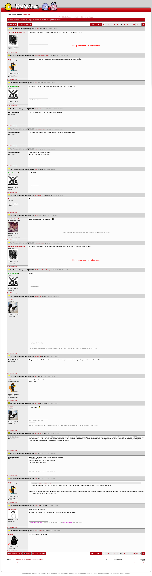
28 (124, 24)
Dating (95, 573)
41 (137, 24)
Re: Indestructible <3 (40, 243)
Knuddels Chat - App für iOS (59, 573)
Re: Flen (37, 215)
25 (114, 24)
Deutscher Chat (26, 573)
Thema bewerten (25, 25)
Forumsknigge (89, 17)
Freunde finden (72, 573)
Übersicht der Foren (65, 17)
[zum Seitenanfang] (12, 52)
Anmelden (26, 14)
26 (117, 24)
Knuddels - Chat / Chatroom (125, 562)
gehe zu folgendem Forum (105, 559)
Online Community (103, 573)
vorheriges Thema (15, 553)
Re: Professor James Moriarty (42, 55)
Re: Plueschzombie (40, 109)
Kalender (76, 17)
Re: (38, 28)
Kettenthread (37, 20)
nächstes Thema (38, 553)
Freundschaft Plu (83, 573)
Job (128, 573)
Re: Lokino (37, 403)
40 (134, 24)
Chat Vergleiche (114, 573)
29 (127, 24)
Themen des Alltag (26, 20)
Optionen (12, 25)
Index (27, 553)
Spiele (90, 573)
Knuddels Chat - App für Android (41, 573)
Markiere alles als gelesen (14, 562)
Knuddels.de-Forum (13, 20)
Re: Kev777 (38, 296)
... (111, 24)
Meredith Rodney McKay (44, 483)
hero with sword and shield (28, 559)
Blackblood (18, 559)
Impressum (123, 573)
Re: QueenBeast (39, 530)
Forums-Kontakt (113, 562)
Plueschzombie (39, 559)
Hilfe (82, 17)
